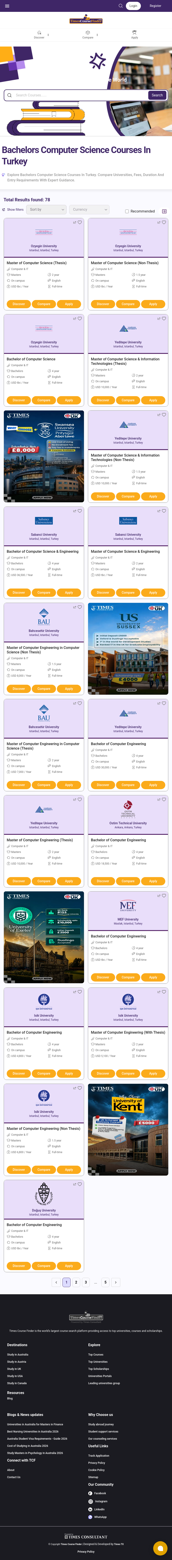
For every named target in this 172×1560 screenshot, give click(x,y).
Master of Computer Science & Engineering (125, 551)
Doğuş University (44, 1210)
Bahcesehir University (44, 631)
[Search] (86, 95)
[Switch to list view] (164, 211)
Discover (19, 304)
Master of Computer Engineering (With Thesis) (128, 1032)
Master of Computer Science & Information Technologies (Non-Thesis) (125, 457)
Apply (69, 304)
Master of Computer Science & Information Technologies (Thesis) (125, 361)
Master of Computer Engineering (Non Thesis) (43, 1128)
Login (133, 6)
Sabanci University (44, 534)
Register (155, 6)
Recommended (143, 211)
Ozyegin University (44, 246)
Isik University (44, 1015)
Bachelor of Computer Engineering (118, 744)
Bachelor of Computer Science (31, 359)
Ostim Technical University (128, 823)
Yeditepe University (128, 342)
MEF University (128, 919)
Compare (43, 304)
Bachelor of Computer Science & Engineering (43, 551)
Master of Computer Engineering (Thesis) (40, 840)
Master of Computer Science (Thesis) (37, 263)
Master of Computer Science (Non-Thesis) (125, 263)
